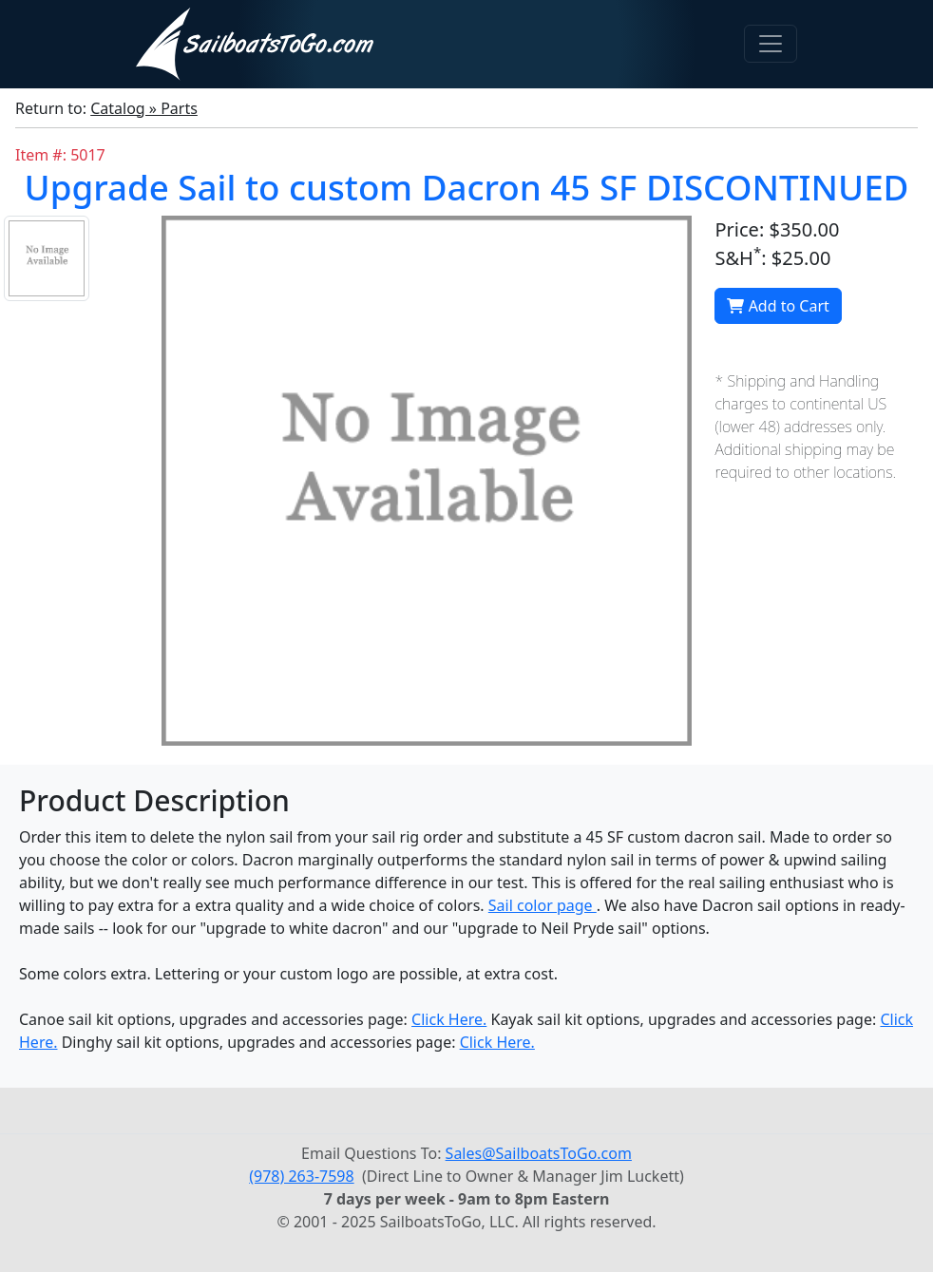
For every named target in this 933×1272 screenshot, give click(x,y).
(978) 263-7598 (301, 1176)
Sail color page (542, 905)
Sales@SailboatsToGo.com (539, 1153)
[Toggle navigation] (770, 44)
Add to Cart (777, 305)
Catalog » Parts (144, 108)
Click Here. (448, 1019)
